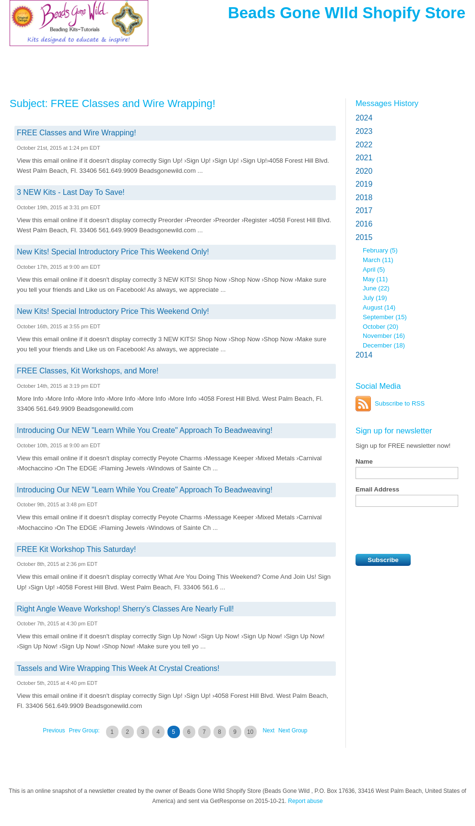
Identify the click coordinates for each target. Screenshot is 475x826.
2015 (364, 237)
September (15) (385, 317)
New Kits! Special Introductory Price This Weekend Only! (113, 252)
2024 (364, 118)
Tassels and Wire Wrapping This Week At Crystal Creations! (118, 668)
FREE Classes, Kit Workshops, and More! (88, 371)
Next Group (293, 730)
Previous (54, 730)
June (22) (376, 288)
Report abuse (305, 801)
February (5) (380, 250)
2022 (364, 145)
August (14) (379, 307)
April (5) (374, 269)
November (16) (384, 335)
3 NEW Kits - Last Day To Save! (71, 192)
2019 (364, 184)
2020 (364, 171)
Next (268, 730)
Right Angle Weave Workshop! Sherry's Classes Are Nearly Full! (125, 609)
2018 (364, 197)
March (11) (378, 259)
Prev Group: (84, 730)
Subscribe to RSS (400, 403)
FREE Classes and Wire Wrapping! (76, 133)
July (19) (375, 297)
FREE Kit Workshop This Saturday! (76, 549)
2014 (364, 355)
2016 (364, 224)
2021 (364, 158)
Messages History (387, 103)
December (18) (384, 345)
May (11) (375, 279)
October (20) (380, 326)
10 (250, 732)
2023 (364, 131)
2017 (364, 210)
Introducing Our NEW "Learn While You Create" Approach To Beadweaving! (145, 430)
